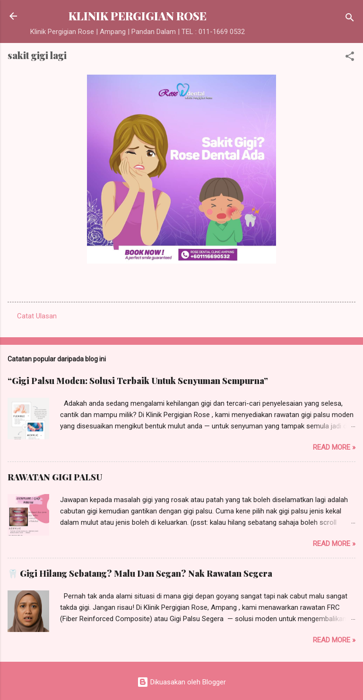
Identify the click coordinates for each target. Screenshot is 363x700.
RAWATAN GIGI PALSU (55, 477)
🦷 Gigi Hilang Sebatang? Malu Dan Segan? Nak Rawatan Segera (140, 573)
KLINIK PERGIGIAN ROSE (138, 16)
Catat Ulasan (37, 316)
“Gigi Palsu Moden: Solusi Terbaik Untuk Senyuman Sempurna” (138, 380)
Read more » (334, 447)
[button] (349, 58)
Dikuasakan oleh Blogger (181, 682)
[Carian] (349, 19)
